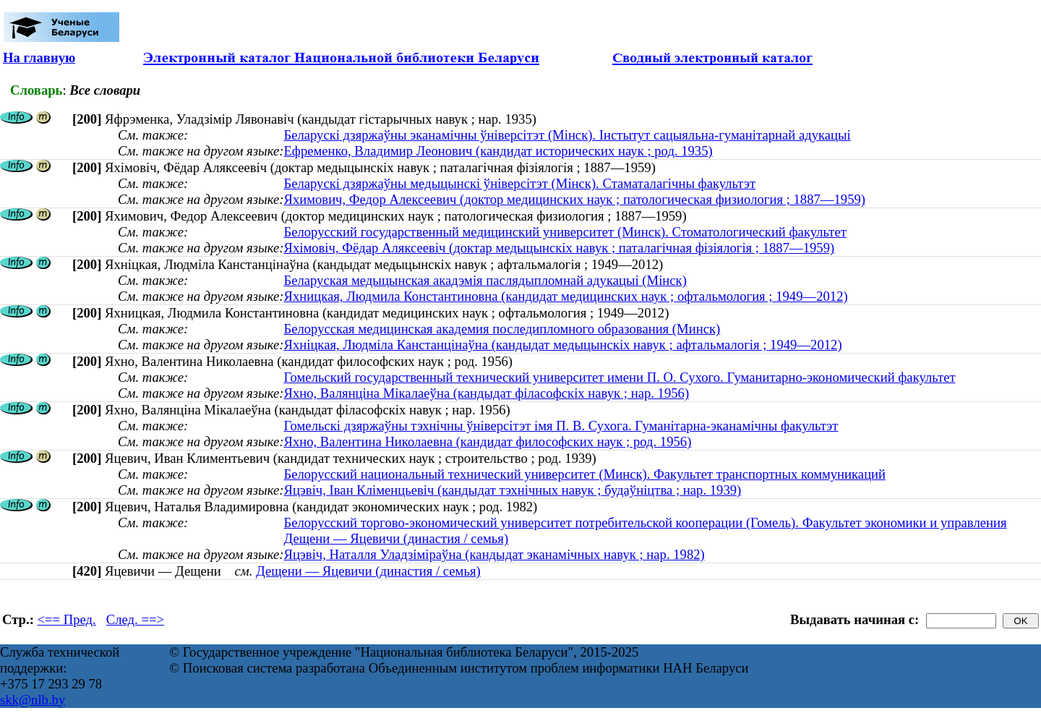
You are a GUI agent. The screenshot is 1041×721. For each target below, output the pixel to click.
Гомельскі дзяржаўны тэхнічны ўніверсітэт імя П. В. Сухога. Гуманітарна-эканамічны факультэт (560, 425)
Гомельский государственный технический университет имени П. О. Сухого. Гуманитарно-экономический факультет (619, 377)
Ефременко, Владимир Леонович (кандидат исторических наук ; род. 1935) (497, 150)
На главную (39, 57)
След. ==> (135, 619)
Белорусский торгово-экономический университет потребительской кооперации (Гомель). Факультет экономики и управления (644, 522)
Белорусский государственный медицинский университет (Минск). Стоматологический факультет (564, 231)
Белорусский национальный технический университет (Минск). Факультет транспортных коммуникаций (584, 474)
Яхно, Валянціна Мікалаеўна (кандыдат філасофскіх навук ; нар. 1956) (486, 393)
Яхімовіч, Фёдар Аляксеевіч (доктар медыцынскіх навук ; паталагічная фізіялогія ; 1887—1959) (558, 247)
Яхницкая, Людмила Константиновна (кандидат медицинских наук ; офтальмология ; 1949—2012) (565, 296)
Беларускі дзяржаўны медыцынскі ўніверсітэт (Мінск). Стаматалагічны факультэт (519, 183)
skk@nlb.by (32, 699)
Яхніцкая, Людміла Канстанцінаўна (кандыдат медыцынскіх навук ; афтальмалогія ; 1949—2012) (562, 344)
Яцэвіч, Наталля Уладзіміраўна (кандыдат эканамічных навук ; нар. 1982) (493, 554)
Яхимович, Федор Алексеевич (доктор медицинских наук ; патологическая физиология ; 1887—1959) (574, 199)
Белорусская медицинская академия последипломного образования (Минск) (501, 328)
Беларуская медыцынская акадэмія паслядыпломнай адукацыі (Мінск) (484, 280)
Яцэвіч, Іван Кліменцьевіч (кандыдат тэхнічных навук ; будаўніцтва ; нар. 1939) (512, 490)
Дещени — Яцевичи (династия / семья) (395, 538)
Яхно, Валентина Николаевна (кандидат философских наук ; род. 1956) (487, 441)
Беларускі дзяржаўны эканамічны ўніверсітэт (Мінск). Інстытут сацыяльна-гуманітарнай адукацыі (566, 134)
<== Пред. (67, 619)
